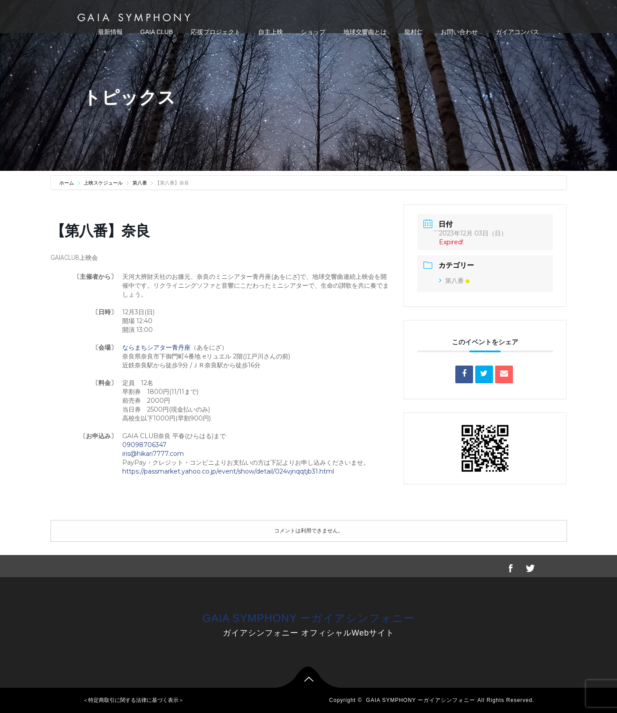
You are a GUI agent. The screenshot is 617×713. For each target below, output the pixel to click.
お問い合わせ (459, 31)
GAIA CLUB (156, 31)
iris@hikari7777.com (153, 454)
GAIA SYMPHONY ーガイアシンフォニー (308, 618)
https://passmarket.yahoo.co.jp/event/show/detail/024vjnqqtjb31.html (228, 471)
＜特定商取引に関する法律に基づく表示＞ (133, 700)
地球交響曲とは (365, 31)
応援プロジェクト (216, 31)
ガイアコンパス (517, 31)
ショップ (313, 31)
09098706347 (144, 445)
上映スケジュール (103, 183)
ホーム (67, 183)
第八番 (139, 183)
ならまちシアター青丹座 (156, 347)
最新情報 (110, 31)
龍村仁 (413, 31)
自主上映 (270, 31)
